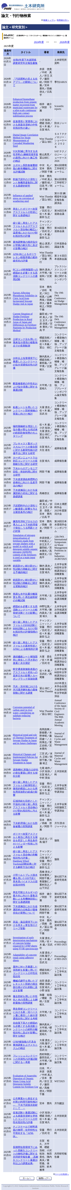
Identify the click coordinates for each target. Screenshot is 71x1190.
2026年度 (64, 42)
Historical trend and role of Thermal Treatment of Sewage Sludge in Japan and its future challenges (25, 739)
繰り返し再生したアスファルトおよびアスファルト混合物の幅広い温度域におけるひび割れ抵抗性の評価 (25, 229)
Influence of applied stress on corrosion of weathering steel (23, 198)
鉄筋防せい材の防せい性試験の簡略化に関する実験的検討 (25, 583)
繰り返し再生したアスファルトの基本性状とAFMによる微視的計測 (25, 645)
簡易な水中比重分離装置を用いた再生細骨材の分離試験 (25, 597)
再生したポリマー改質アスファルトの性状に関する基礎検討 (25, 212)
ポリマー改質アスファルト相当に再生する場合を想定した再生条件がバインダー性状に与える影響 (25, 840)
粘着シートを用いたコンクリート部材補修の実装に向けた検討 (25, 410)
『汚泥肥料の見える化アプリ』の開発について (25, 82)
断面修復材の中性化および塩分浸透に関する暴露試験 (25, 386)
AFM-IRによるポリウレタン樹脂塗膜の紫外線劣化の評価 (25, 257)
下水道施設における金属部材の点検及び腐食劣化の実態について (25, 909)
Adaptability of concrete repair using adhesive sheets (25, 958)
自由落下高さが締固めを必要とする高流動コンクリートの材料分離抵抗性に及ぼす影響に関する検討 (25, 1029)
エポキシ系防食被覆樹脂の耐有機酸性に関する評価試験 (25, 168)
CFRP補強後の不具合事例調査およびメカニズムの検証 (25, 1045)
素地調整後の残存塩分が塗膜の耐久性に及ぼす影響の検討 (25, 245)
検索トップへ (49, 20)
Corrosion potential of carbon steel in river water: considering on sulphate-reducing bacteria (24, 713)
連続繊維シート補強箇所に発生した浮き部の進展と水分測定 (25, 659)
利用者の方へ (63, 20)
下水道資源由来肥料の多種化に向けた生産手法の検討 (25, 482)
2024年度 (39, 42)
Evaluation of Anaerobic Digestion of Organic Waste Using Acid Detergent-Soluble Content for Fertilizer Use (25, 1081)
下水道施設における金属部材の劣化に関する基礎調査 (25, 493)
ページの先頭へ (62, 1174)
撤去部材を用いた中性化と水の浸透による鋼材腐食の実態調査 (25, 999)
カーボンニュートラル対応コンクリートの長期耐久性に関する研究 (25, 460)
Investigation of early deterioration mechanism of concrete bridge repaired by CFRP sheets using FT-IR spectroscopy (25, 943)
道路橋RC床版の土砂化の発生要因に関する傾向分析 (25, 772)
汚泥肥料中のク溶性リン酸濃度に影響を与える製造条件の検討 (25, 508)
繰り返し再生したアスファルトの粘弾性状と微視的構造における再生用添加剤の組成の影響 (25, 788)
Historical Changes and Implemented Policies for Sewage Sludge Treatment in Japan (25, 758)
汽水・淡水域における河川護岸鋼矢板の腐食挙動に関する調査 (25, 689)
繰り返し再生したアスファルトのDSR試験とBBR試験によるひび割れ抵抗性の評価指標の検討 (25, 628)
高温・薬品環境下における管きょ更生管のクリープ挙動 (25, 925)
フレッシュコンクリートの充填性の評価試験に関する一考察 (25, 1059)
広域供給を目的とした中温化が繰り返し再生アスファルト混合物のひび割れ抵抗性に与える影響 (25, 807)
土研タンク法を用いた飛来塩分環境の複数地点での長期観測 (25, 342)
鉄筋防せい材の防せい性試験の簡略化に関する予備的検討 (25, 569)
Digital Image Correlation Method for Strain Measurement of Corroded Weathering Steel (25, 140)
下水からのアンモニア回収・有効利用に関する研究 (25, 471)
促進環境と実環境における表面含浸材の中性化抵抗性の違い (25, 124)
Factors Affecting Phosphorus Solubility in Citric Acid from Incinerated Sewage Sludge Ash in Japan (25, 298)
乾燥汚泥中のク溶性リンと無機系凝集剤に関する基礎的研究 (25, 182)
